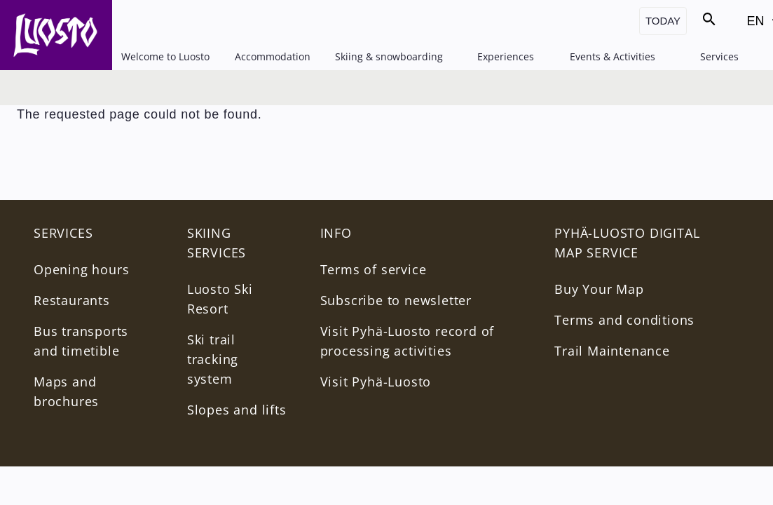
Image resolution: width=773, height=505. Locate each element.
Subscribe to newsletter (396, 300)
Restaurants (72, 300)
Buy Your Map (599, 289)
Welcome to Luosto (165, 56)
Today (662, 21)
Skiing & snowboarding (389, 56)
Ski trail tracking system (212, 359)
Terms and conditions (624, 319)
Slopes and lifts (237, 409)
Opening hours (81, 269)
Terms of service (373, 269)
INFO (336, 232)
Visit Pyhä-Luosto (376, 381)
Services (719, 56)
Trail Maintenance (612, 350)
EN (759, 25)
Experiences (505, 56)
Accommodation (272, 56)
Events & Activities (612, 56)
